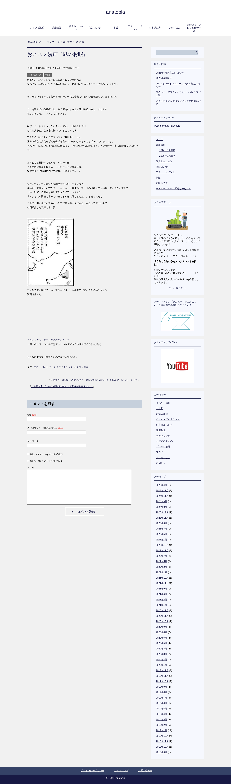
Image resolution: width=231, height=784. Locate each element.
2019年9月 (161, 687)
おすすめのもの (35, 75)
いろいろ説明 (37, 27)
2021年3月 (161, 599)
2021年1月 (161, 605)
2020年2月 (161, 659)
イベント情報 (163, 403)
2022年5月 (161, 561)
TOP (35, 42)
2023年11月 (162, 518)
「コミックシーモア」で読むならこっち (48, 340)
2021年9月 (161, 588)
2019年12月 (162, 670)
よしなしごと (163, 457)
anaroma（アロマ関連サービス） (194, 27)
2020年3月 (161, 654)
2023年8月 (161, 528)
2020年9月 (161, 627)
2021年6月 (161, 594)
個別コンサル (96, 27)
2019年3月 (161, 719)
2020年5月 (161, 643)
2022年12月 (162, 545)
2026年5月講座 (167, 156)
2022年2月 (161, 567)
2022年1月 (161, 572)
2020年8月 (161, 632)
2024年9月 (161, 501)
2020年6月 (161, 637)
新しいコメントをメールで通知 (46, 454)
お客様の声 (155, 27)
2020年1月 (161, 665)
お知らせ (161, 463)
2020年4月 (161, 648)
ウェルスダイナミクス (61, 367)
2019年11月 (162, 676)
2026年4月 (161, 485)
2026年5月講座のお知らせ (170, 72)
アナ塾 (159, 408)
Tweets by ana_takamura (167, 126)
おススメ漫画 (81, 367)
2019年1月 (161, 730)
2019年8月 (161, 692)
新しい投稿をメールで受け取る (46, 461)
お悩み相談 (162, 414)
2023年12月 (162, 512)
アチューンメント (135, 28)
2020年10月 (162, 621)
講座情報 (56, 27)
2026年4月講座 (164, 78)
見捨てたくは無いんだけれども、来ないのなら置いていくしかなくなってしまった (94, 380)
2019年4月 (161, 714)
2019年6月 (161, 703)
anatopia (115, 12)
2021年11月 (162, 583)
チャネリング (163, 435)
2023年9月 (161, 523)
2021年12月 (162, 578)
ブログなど (174, 27)
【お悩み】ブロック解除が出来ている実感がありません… (62, 386)
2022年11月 (162, 550)
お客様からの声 (164, 425)
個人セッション (76, 28)
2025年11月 (162, 490)
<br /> (36, 316)
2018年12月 (162, 736)
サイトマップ (121, 770)
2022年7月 (161, 556)
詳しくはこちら (177, 288)
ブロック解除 (41, 367)
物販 (115, 27)
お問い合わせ (145, 770)
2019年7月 (161, 697)
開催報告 (161, 430)
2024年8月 (161, 507)
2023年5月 (161, 534)
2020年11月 (162, 616)
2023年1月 (161, 539)
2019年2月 (161, 725)
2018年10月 (162, 747)
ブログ (48, 75)
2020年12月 (162, 610)
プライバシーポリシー (92, 770)
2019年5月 (161, 708)
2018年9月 (161, 752)
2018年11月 (162, 741)
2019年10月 (162, 681)
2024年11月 (162, 496)
